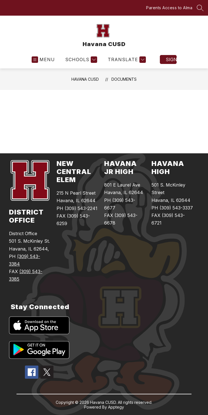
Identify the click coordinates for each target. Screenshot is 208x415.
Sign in (171, 59)
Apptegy (116, 407)
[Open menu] (43, 59)
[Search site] (200, 7)
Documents (124, 79)
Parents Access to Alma (169, 7)
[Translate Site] (126, 59)
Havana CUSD (85, 79)
